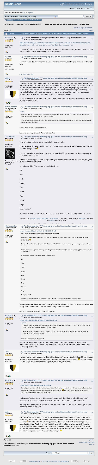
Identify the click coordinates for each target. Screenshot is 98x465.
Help (15, 19)
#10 (92, 413)
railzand (8, 57)
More (39, 19)
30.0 (28, 16)
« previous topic (78, 28)
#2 (92, 57)
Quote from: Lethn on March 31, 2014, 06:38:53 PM (36, 385)
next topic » (89, 28)
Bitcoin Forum (9, 24)
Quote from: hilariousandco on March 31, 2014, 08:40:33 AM (39, 320)
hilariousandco (11, 107)
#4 (92, 107)
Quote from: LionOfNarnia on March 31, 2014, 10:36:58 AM (38, 231)
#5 (92, 138)
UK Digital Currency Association (39, 218)
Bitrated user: (54, 218)
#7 (92, 316)
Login (26, 19)
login (24, 12)
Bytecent (52, 220)
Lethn (7, 78)
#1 (92, 38)
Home (9, 19)
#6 (92, 227)
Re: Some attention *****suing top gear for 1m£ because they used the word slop (55, 57)
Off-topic (24, 24)
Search (21, 19)
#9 (92, 381)
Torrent (33, 16)
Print (91, 30)
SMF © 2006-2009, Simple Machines (57, 461)
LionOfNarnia (10, 137)
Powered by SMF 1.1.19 (37, 461)
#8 (92, 353)
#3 (92, 79)
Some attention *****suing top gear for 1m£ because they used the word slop (59, 24)
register (30, 12)
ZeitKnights (81, 218)
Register (33, 19)
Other (18, 24)
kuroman (8, 38)
